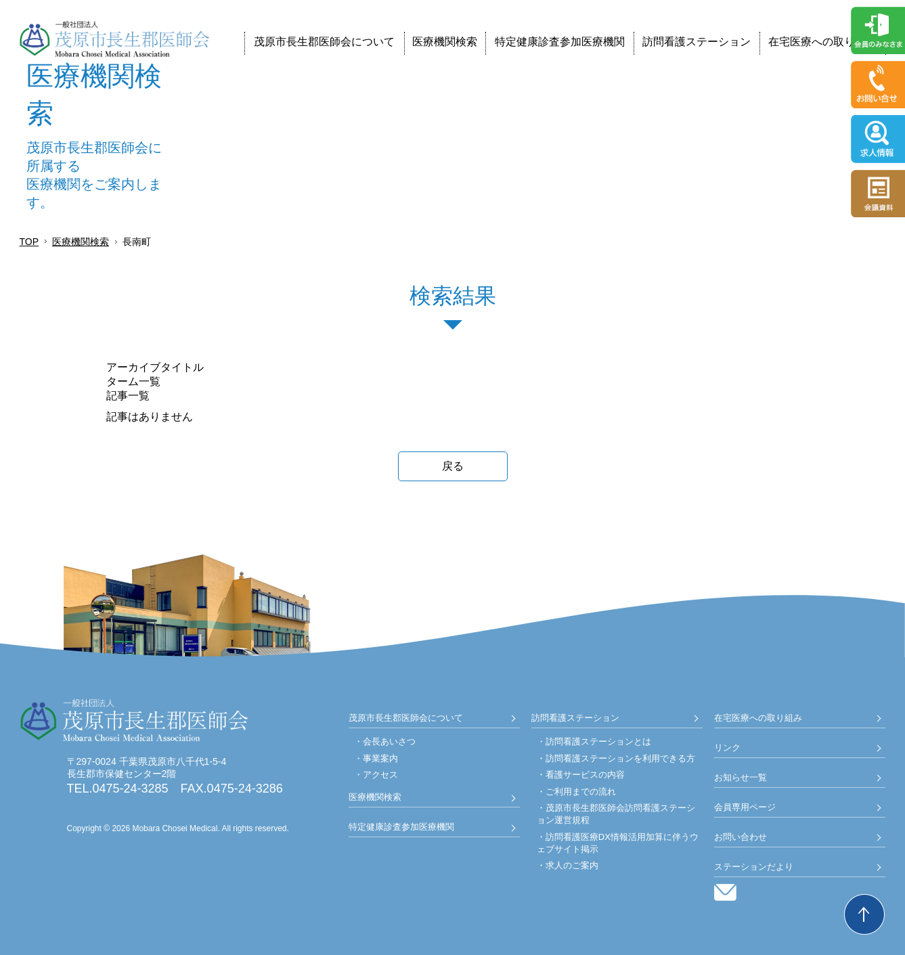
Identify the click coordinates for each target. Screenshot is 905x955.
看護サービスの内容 (585, 775)
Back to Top (864, 914)
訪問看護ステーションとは (598, 741)
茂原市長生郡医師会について (324, 41)
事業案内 (380, 758)
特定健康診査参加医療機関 (560, 41)
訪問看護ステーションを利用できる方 (620, 758)
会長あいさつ (389, 741)
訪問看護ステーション (696, 41)
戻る (453, 466)
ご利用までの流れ (581, 791)
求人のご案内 (572, 865)
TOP (29, 241)
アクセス (380, 775)
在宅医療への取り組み (822, 41)
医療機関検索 (444, 41)
